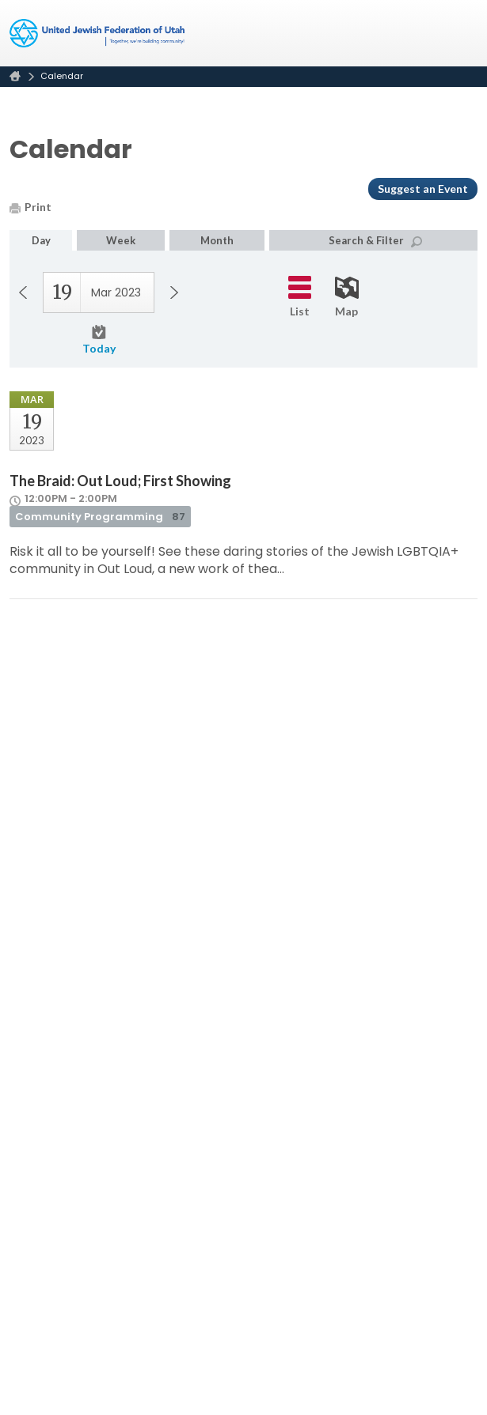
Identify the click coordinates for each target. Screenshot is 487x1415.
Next (174, 292)
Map (347, 297)
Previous (23, 292)
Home (15, 76)
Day (41, 240)
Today (99, 340)
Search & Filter (375, 240)
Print (30, 206)
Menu (459, 33)
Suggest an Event (423, 188)
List (299, 297)
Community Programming (100, 516)
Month (217, 240)
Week (120, 240)
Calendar (61, 76)
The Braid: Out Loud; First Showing (120, 480)
